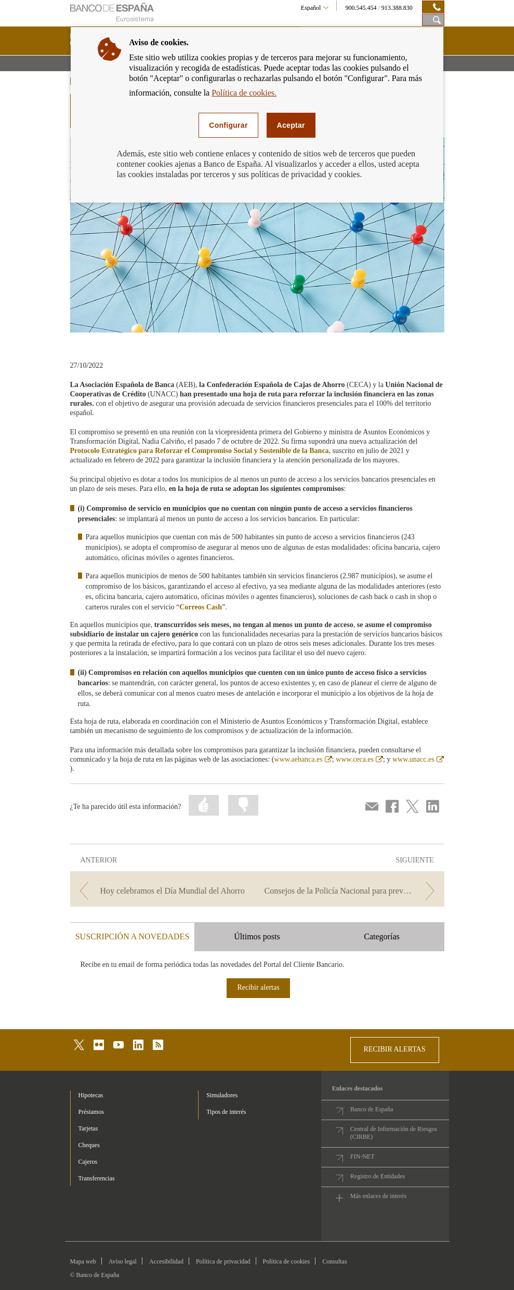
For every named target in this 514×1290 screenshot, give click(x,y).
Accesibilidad (166, 1261)
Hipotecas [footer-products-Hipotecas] (90, 1095)
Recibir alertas (258, 987)
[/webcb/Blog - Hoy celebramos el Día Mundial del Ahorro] (162, 891)
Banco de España (371, 1109)
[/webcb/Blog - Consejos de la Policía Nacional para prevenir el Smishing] (352, 891)
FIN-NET (362, 1156)
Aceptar (291, 125)
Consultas (334, 1261)
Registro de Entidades (377, 1176)
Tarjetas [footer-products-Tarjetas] (88, 1128)
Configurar (228, 125)
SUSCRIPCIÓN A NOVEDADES (132, 936)
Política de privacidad (223, 1261)
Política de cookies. (244, 92)
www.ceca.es (359, 759)
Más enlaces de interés (378, 1196)
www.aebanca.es (303, 759)
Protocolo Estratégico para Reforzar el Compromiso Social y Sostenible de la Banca (199, 451)
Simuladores (222, 1095)
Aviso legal (123, 1261)
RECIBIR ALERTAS (395, 1049)
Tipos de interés (226, 1111)
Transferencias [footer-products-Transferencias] (96, 1178)
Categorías (381, 936)
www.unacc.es (418, 759)
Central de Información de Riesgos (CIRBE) (393, 1132)
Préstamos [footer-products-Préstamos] (91, 1111)
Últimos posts (257, 936)
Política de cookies (286, 1261)
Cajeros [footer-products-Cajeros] (88, 1161)
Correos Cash (200, 607)
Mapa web (83, 1261)
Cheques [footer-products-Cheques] (89, 1145)
